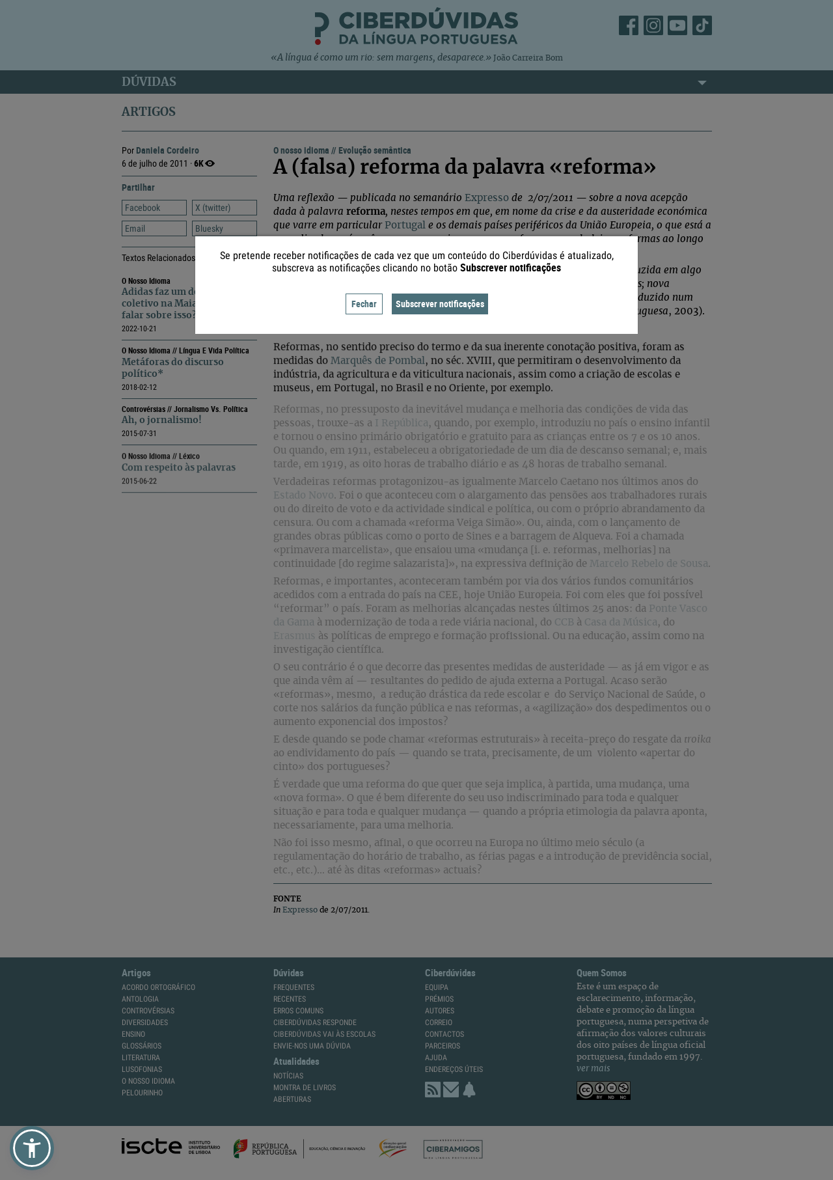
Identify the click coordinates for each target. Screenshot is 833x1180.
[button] (32, 1148)
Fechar (364, 303)
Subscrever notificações (440, 303)
